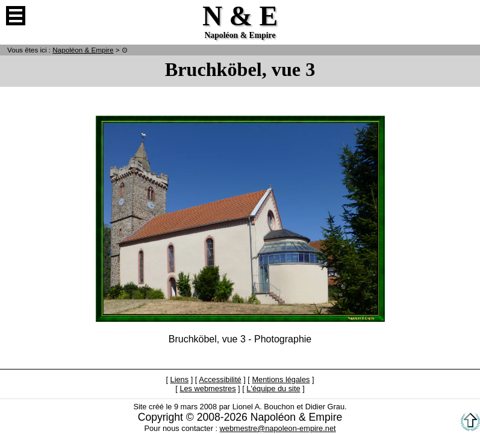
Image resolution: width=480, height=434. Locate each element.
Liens (179, 379)
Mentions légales (281, 379)
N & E (82, 50)
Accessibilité (220, 379)
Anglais (464, 15)
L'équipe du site (273, 388)
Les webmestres (207, 388)
